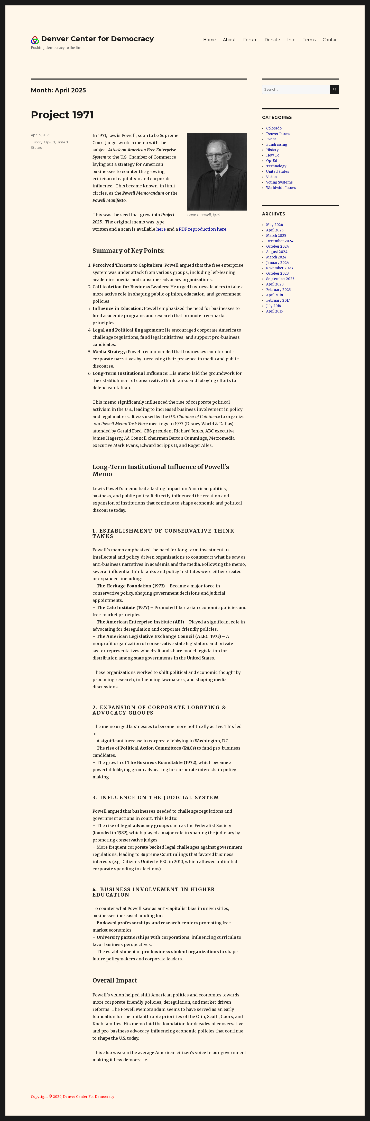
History (36, 142)
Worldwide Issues (281, 188)
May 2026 (274, 225)
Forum (250, 39)
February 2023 (278, 290)
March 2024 (276, 257)
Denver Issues (278, 134)
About (229, 39)
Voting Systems (279, 182)
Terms (309, 39)
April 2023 (275, 284)
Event (271, 139)
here (161, 229)
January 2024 (277, 262)
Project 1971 (62, 114)
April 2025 (274, 230)
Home (209, 39)
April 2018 (274, 295)
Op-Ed (49, 142)
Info (291, 39)
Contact (331, 39)
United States (277, 171)
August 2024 (277, 252)
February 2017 (278, 300)
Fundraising (276, 144)
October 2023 (277, 273)
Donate (272, 39)
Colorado (274, 128)
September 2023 (280, 279)
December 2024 (279, 241)
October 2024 (277, 246)
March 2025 (276, 235)
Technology (276, 166)
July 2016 (273, 306)
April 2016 (274, 311)
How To (272, 155)
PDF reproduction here (202, 229)
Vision (271, 177)
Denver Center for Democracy (97, 38)
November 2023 (279, 268)
